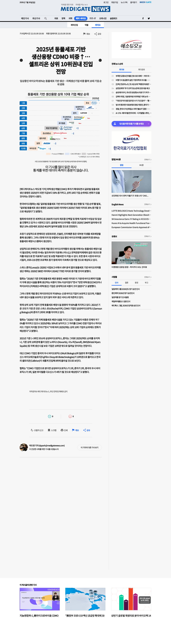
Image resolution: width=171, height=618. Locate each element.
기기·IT (92, 18)
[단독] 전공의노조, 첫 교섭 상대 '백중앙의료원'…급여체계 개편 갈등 (133, 84)
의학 (70, 18)
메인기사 (25, 18)
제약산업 (74, 24)
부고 (146, 282)
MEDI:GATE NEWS (85, 8)
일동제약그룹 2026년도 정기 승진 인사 (126, 289)
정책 (63, 18)
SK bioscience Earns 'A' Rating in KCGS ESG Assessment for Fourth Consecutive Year (131, 219)
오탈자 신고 (38, 430)
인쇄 (66, 430)
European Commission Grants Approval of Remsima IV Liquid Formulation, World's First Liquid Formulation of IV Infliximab (131, 227)
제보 (88, 33)
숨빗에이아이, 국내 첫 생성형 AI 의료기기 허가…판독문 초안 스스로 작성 (133, 92)
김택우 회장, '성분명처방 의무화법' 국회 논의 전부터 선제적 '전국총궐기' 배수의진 (133, 96)
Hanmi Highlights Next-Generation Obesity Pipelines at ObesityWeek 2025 (131, 215)
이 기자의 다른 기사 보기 (89, 447)
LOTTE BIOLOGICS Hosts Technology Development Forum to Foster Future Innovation (131, 210)
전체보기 (147, 159)
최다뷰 (121, 69)
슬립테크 (113, 18)
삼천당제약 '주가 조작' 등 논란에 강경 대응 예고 (133, 88)
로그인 (105, 2)
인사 (116, 282)
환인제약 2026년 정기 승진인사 (123, 293)
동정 (136, 282)
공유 (99, 33)
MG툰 (141, 165)
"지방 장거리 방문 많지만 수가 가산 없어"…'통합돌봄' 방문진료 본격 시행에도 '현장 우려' (133, 100)
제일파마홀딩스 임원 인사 (121, 301)
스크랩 (53, 430)
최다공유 (141, 69)
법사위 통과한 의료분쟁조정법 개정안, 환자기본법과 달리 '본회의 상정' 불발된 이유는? (133, 104)
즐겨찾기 (133, 2)
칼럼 (121, 165)
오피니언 (102, 18)
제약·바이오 (81, 18)
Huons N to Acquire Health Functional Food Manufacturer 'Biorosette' (131, 223)
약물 (86, 24)
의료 (56, 18)
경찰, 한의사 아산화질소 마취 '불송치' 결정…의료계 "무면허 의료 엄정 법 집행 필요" (133, 109)
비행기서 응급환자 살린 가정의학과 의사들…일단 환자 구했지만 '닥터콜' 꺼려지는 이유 (133, 80)
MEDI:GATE (145, 2)
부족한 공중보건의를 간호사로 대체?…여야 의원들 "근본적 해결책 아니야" (133, 76)
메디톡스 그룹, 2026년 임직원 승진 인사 (126, 305)
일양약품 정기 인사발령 (120, 297)
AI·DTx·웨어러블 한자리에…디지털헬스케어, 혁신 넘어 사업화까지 (133, 113)
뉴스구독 (124, 2)
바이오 (97, 24)
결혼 (126, 282)
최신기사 (36, 18)
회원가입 (114, 2)
